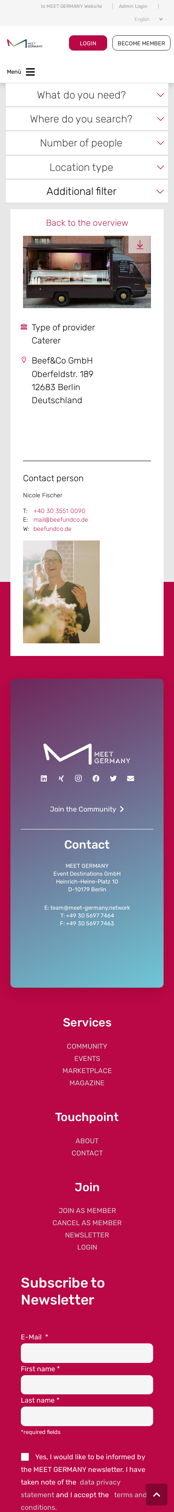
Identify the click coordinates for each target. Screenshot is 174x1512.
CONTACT (87, 1153)
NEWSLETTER (87, 1235)
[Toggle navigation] (21, 72)
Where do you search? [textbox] (81, 118)
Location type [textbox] (81, 167)
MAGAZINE (87, 1083)
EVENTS (87, 1058)
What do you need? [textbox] (81, 94)
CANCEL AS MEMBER (87, 1223)
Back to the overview (87, 222)
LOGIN (88, 43)
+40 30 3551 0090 (59, 511)
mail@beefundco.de (60, 519)
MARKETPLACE (87, 1071)
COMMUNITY (87, 1046)
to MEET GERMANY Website (71, 6)
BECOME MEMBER (141, 43)
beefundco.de (52, 529)
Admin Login (133, 6)
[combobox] (87, 95)
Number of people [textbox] (81, 142)
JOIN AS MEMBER (87, 1210)
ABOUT (87, 1141)
